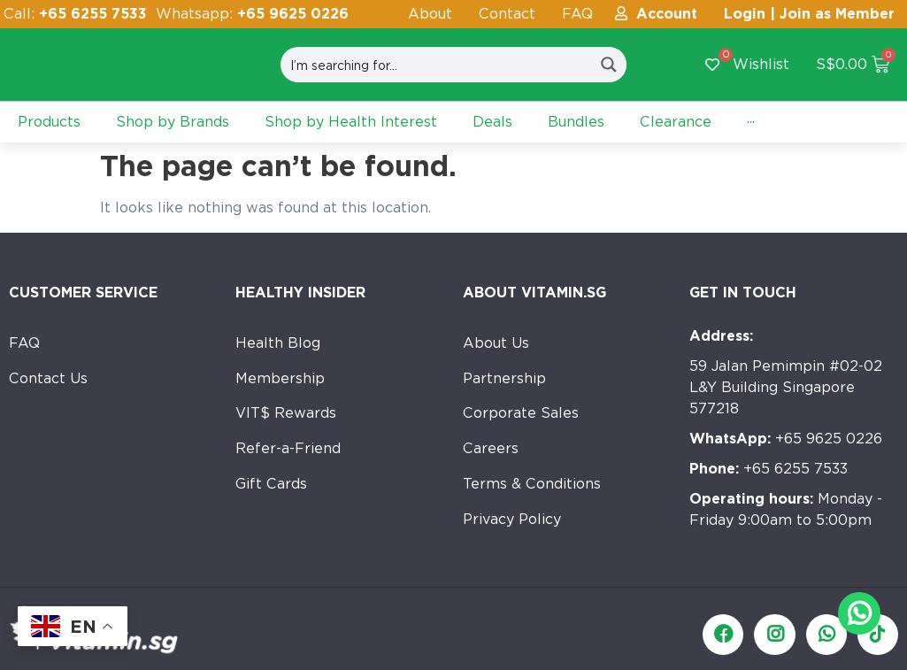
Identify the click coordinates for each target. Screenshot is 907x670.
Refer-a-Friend (288, 449)
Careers (491, 449)
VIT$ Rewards (285, 413)
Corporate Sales (521, 413)
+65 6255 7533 (768, 468)
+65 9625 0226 (785, 438)
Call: (75, 13)
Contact (507, 13)
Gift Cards (271, 484)
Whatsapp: (252, 13)
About (430, 13)
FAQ (577, 13)
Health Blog (277, 343)
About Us (496, 343)
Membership (280, 378)
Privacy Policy (512, 520)
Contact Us (48, 378)
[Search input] (436, 64)
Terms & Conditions (532, 484)
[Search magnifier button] (608, 64)
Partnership (504, 378)
